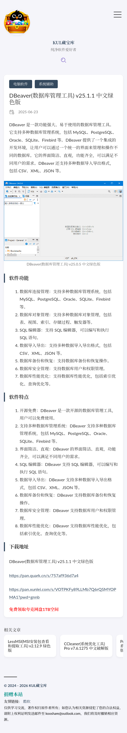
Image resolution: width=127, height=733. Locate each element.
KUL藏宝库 (63, 43)
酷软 (27, 701)
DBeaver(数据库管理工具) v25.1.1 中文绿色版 (61, 98)
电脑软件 (20, 84)
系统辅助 (46, 84)
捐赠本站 (13, 694)
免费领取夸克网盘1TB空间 (34, 609)
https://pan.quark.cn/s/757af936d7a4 (43, 575)
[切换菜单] (117, 14)
